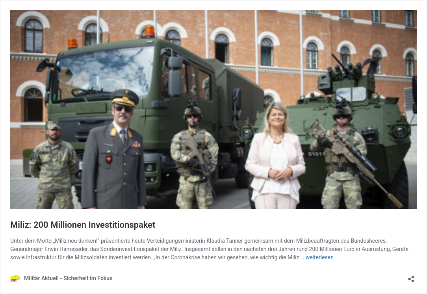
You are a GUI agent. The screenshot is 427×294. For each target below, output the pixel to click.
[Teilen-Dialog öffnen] (411, 276)
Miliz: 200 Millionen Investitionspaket (82, 225)
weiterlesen (320, 257)
